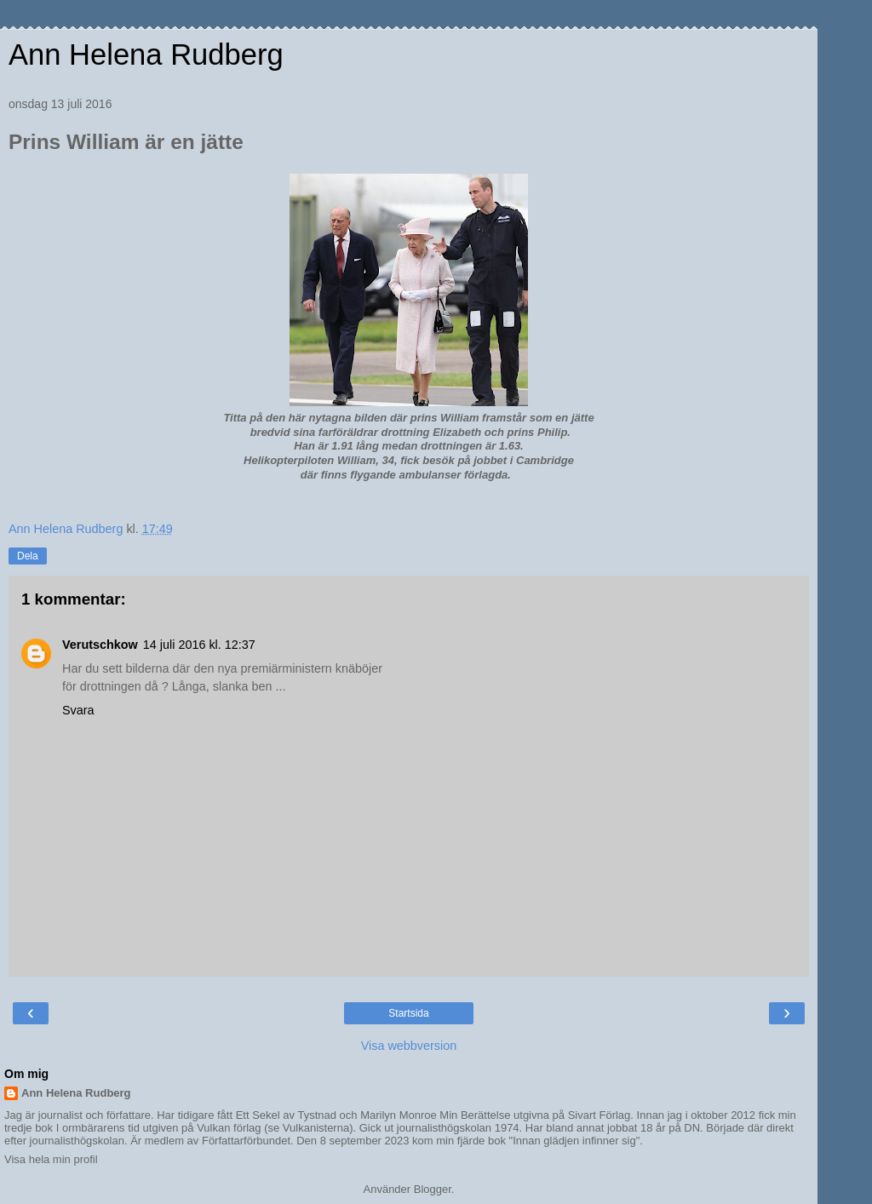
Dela (27, 556)
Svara (78, 710)
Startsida (408, 1013)
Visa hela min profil (51, 1159)
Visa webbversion (409, 1045)
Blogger (432, 1189)
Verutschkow (100, 644)
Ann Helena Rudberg (146, 54)
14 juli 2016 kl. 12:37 (199, 644)
